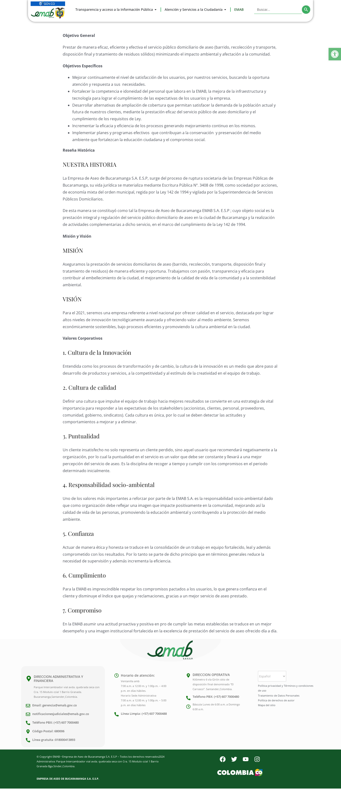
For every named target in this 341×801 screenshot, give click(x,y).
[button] (335, 54)
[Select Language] (272, 676)
